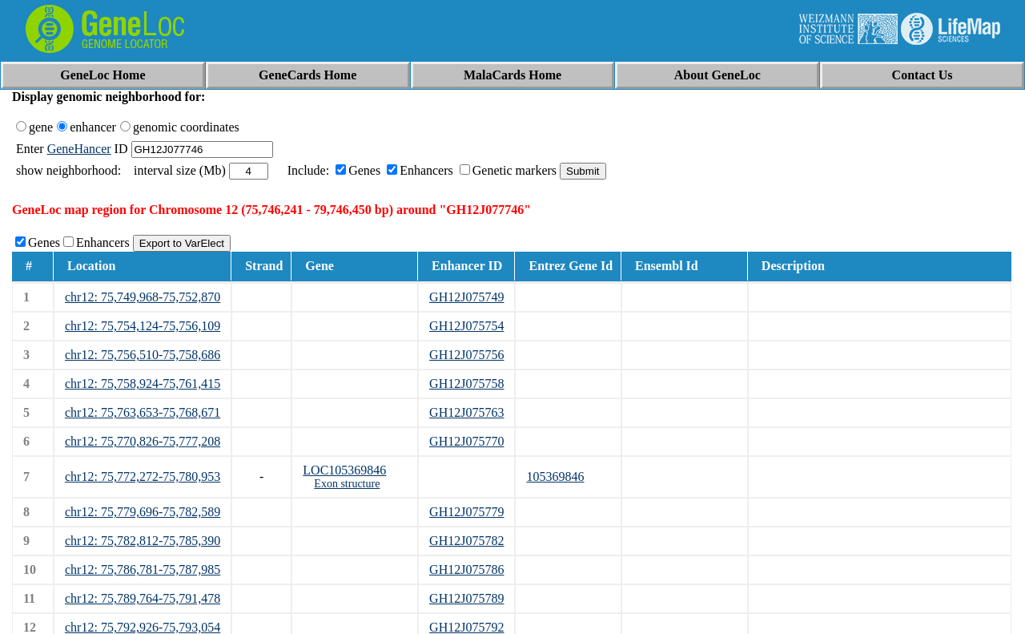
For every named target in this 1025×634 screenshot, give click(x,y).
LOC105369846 (344, 470)
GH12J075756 (466, 354)
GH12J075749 (466, 297)
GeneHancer (79, 148)
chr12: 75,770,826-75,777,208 (142, 441)
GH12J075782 (466, 540)
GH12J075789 (466, 598)
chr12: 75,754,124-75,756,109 (142, 326)
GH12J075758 (466, 383)
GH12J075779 (466, 512)
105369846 (555, 476)
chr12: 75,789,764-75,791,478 (142, 598)
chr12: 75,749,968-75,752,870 (142, 297)
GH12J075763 (466, 412)
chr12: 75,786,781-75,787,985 (142, 569)
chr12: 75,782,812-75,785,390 (142, 540)
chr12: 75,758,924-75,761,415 (142, 383)
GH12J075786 (466, 569)
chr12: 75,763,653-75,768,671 (142, 412)
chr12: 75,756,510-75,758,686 (142, 354)
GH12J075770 (466, 441)
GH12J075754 (466, 326)
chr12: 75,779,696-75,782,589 (142, 512)
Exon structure (347, 484)
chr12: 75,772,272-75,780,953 (142, 476)
